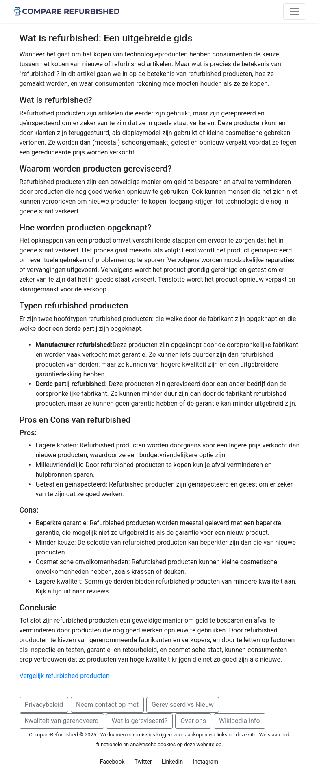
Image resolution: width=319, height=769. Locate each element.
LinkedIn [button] (172, 761)
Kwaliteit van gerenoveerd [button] (62, 721)
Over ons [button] (193, 721)
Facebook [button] (112, 761)
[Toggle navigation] (294, 11)
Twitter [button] (143, 761)
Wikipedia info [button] (239, 721)
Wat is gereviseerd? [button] (139, 721)
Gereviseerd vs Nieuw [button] (183, 704)
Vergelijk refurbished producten (65, 676)
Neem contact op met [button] (107, 704)
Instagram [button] (205, 761)
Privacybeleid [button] (44, 704)
